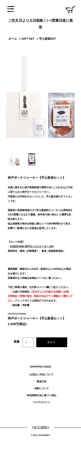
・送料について (40, 388)
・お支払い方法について (40, 374)
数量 (16, 341)
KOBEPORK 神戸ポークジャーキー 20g (32, 246)
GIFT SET (28, 38)
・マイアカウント (40, 402)
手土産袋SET (47, 38)
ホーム (12, 38)
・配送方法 (41, 381)
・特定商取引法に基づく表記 (40, 395)
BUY (52, 342)
